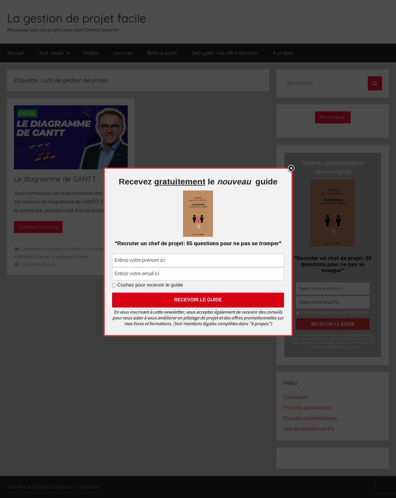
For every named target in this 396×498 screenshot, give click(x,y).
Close (291, 168)
